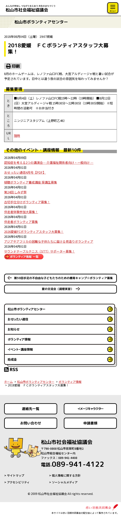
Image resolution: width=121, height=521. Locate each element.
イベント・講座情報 (20, 349)
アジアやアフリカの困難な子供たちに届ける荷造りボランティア (48, 241)
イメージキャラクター (90, 409)
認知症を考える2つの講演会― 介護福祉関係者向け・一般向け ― (48, 162)
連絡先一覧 (30, 408)
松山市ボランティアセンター (26, 309)
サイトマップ (15, 475)
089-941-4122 (72, 464)
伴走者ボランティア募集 (21, 221)
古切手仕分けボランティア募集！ (27, 202)
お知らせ (13, 329)
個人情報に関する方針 (66, 475)
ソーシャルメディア (65, 482)
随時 (17, 135)
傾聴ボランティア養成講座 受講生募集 (30, 182)
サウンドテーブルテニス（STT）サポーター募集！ (39, 251)
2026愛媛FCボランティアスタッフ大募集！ (34, 231)
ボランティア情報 (19, 339)
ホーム (8, 382)
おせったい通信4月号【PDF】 (25, 172)
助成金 (12, 359)
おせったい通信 (18, 319)
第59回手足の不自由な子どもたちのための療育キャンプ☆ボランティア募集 (63, 278)
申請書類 (90, 423)
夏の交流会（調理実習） (57, 289)
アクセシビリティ (18, 482)
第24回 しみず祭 (15, 192)
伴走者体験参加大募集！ (21, 212)
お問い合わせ (30, 423)
